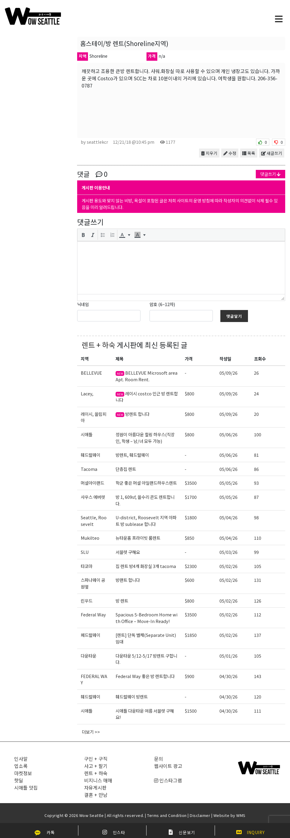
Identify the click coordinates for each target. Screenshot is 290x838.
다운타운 (88, 655)
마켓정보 (23, 773)
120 (257, 696)
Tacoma (89, 469)
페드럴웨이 (90, 635)
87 (256, 497)
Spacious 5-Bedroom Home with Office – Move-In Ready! (146, 617)
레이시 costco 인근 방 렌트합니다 (147, 396)
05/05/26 (228, 483)
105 (257, 566)
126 (257, 600)
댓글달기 (234, 316)
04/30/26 (228, 676)
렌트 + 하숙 (98, 344)
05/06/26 (228, 434)
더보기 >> (91, 732)
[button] (83, 235)
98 (256, 517)
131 (257, 580)
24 (256, 393)
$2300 (191, 566)
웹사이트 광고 (168, 765)
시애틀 (86, 434)
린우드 (86, 600)
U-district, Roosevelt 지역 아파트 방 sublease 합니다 (146, 520)
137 (257, 635)
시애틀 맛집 (26, 787)
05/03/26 (228, 552)
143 (257, 676)
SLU (85, 552)
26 (256, 373)
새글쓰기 (271, 153)
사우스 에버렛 (93, 497)
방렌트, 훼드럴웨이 (132, 455)
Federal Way (93, 614)
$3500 (191, 483)
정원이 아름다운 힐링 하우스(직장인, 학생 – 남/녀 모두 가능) (145, 437)
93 (256, 483)
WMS (241, 815)
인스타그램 (168, 780)
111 (257, 711)
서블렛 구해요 (128, 552)
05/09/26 (228, 373)
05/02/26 (228, 566)
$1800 (191, 517)
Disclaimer (200, 815)
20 (256, 414)
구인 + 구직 (95, 758)
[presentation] (83, 234)
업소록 (21, 765)
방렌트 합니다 (133, 414)
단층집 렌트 (126, 469)
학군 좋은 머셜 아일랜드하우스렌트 (146, 483)
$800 (189, 393)
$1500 (191, 711)
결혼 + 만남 (95, 794)
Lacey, (87, 393)
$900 (189, 676)
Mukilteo (90, 538)
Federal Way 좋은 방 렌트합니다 (145, 676)
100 (257, 434)
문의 (158, 758)
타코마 (86, 566)
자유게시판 (95, 787)
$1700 (191, 497)
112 (257, 614)
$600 (189, 580)
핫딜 (18, 780)
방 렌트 (122, 600)
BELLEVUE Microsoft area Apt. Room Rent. (146, 376)
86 (256, 469)
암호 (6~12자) (162, 304)
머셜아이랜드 (92, 483)
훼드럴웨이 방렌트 (132, 696)
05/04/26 (228, 517)
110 (257, 538)
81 (256, 455)
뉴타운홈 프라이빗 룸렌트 (138, 538)
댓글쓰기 (270, 174)
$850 (189, 538)
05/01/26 (228, 655)
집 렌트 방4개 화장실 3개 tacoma (146, 566)
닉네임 (83, 304)
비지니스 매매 (98, 780)
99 (256, 552)
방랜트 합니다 (128, 580)
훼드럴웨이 (90, 455)
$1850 (191, 635)
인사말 (21, 758)
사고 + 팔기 (95, 765)
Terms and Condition (167, 815)
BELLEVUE (91, 373)
